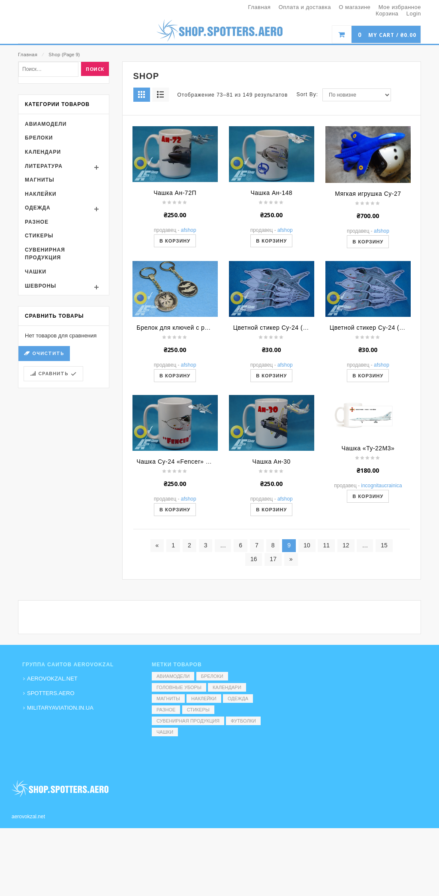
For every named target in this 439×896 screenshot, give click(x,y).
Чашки (35, 389)
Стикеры (39, 353)
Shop (54, 54)
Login (413, 13)
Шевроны (40, 403)
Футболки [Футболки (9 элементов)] (243, 720)
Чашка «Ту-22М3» (367, 565)
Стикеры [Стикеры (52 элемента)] (198, 709)
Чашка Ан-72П (174, 310)
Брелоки (39, 255)
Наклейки (41, 311)
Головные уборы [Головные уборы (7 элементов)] (178, 687)
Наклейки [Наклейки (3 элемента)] (203, 698)
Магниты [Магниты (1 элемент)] (168, 698)
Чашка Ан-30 (272, 578)
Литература (44, 283)
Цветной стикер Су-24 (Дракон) (280, 444)
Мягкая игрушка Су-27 (368, 310)
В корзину (174, 358)
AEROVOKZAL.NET (52, 678)
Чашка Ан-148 (271, 310)
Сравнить (53, 491)
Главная (27, 54)
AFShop (188, 347)
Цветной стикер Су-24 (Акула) (374, 444)
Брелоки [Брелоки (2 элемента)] (212, 676)
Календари (43, 269)
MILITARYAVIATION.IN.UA (60, 708)
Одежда (38, 325)
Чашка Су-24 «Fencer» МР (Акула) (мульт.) (200, 578)
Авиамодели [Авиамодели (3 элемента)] (172, 676)
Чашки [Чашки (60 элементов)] (164, 732)
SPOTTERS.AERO (51, 693)
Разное (36, 339)
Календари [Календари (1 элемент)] (227, 687)
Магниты (39, 297)
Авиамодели (45, 241)
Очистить (48, 471)
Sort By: (307, 212)
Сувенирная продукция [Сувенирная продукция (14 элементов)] (188, 720)
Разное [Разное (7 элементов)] (165, 709)
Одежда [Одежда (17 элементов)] (238, 698)
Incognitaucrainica (381, 603)
